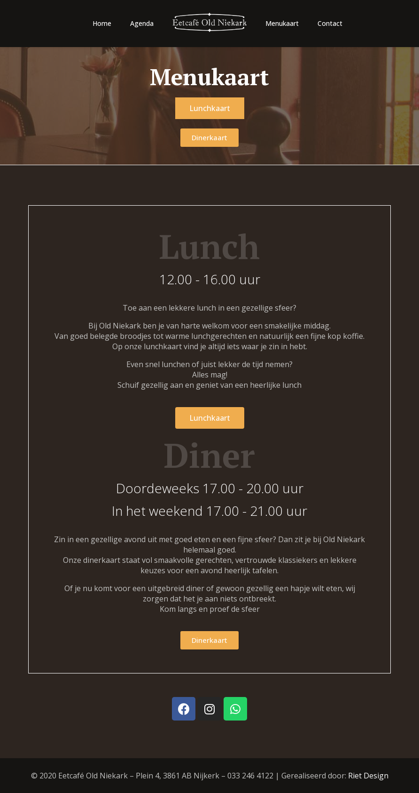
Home (102, 23)
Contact (330, 23)
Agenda (142, 23)
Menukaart (282, 23)
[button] (209, 108)
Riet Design (368, 775)
